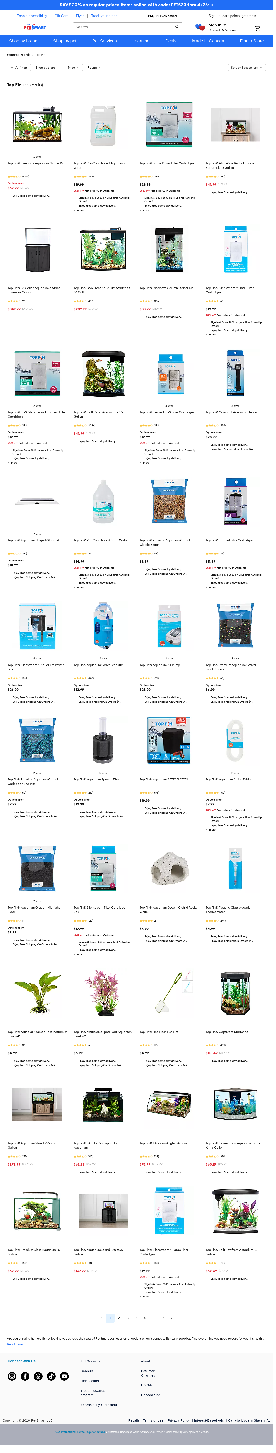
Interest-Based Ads (209, 1420)
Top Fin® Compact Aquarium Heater (232, 412)
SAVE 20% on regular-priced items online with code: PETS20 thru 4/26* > (136, 4)
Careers (87, 1371)
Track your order (104, 16)
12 (162, 1318)
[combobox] (127, 26)
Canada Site (150, 1395)
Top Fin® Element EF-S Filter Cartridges (167, 412)
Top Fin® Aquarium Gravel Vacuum (98, 665)
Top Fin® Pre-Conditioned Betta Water (101, 540)
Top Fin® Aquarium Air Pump (160, 665)
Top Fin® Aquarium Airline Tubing (229, 779)
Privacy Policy (179, 1420)
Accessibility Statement (99, 1405)
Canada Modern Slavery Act (250, 1420)
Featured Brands (18, 55)
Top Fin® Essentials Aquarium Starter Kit (36, 163)
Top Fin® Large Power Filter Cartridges (167, 163)
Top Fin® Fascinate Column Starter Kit (166, 288)
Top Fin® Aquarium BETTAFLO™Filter (166, 779)
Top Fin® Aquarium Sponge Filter (97, 779)
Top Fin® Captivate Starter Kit (227, 1032)
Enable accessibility (32, 16)
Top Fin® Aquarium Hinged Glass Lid (33, 540)
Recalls (134, 1420)
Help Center (90, 1381)
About (145, 1361)
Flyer (80, 16)
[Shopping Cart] (263, 29)
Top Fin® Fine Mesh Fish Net (159, 1032)
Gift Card (62, 16)
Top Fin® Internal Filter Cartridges (229, 540)
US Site (147, 1385)
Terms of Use (154, 1420)
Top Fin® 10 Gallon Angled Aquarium (165, 1143)
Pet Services (91, 1361)
